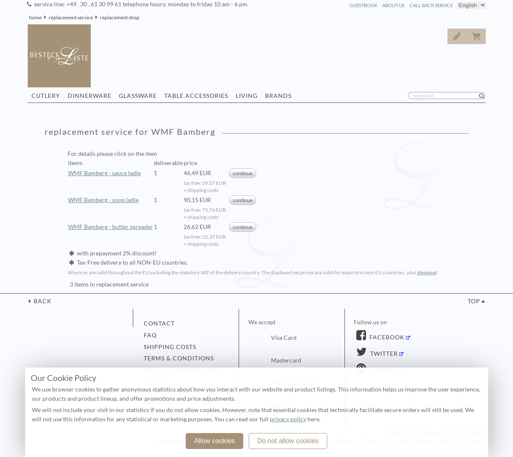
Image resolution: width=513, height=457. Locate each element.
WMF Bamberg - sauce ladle (104, 173)
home (35, 17)
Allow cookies (214, 440)
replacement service (71, 17)
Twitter (383, 353)
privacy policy (288, 419)
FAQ (150, 335)
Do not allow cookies (288, 440)
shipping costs (170, 347)
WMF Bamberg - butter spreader (110, 226)
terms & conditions (179, 358)
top (474, 301)
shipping (426, 272)
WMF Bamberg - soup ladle (103, 200)
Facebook (386, 337)
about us (393, 5)
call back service (431, 5)
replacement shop (119, 17)
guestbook (363, 5)
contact (159, 323)
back (42, 301)
